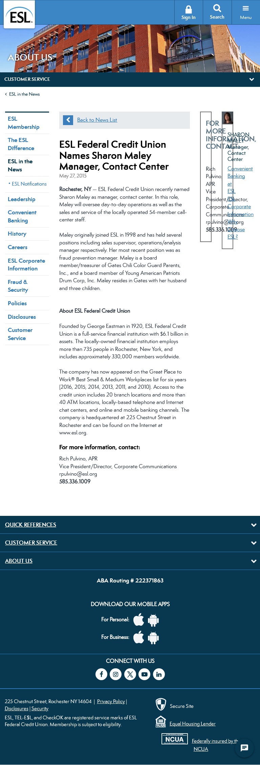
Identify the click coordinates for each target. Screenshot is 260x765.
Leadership (22, 199)
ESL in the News (24, 94)
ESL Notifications (29, 184)
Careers (17, 247)
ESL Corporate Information (26, 264)
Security (39, 708)
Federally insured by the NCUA (216, 745)
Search (217, 17)
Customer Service (20, 333)
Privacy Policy (111, 701)
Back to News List (97, 119)
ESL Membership (24, 122)
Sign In (188, 17)
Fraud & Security (18, 285)
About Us (18, 561)
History (17, 233)
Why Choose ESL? (236, 229)
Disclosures (22, 316)
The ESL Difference (21, 143)
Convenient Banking (22, 216)
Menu (246, 17)
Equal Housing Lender (193, 723)
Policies (17, 303)
